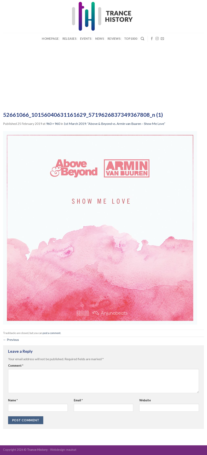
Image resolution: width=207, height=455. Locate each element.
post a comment (51, 333)
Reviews (114, 38)
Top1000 (130, 38)
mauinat (71, 449)
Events (86, 38)
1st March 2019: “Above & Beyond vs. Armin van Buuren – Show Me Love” (114, 123)
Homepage (50, 38)
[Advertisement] (103, 75)
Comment (15, 365)
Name (13, 400)
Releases (69, 38)
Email (78, 400)
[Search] (142, 39)
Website (145, 400)
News (99, 38)
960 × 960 (53, 123)
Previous (11, 339)
